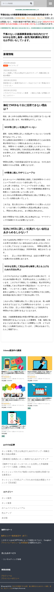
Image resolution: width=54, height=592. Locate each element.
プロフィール (6, 576)
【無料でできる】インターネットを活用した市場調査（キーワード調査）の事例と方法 (25, 465)
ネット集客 (6, 503)
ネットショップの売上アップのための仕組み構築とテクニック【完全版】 (26, 481)
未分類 (5, 518)
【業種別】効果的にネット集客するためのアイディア (25, 459)
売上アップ (6, 513)
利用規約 (24, 543)
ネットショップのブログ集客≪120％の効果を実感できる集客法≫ (26, 473)
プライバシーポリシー (10, 543)
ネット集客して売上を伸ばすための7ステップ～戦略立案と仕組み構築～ (26, 452)
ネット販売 (6, 498)
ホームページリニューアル (13, 508)
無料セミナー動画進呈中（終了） (14, 536)
